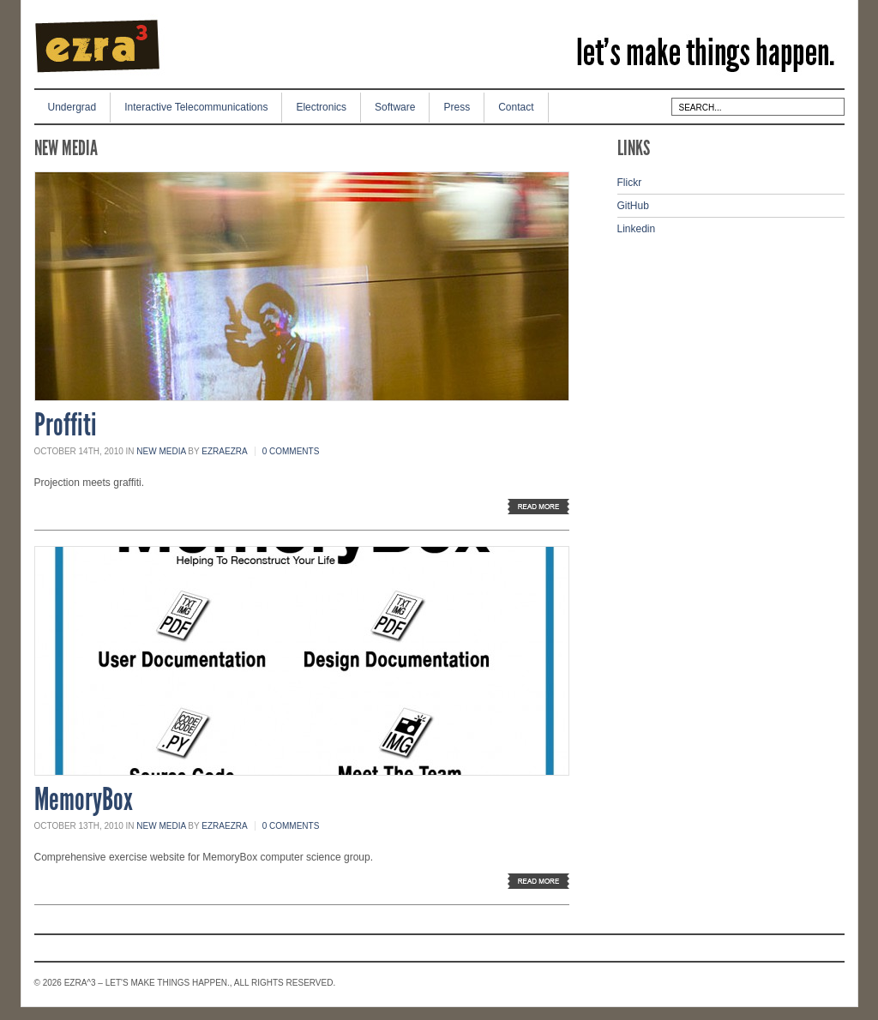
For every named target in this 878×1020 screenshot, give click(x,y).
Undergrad (72, 107)
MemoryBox (83, 800)
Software (395, 107)
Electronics (321, 107)
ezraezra (224, 451)
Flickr (629, 183)
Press (456, 107)
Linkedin (636, 229)
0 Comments (291, 451)
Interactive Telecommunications (196, 107)
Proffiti (65, 425)
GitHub (633, 206)
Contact (515, 107)
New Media (160, 451)
